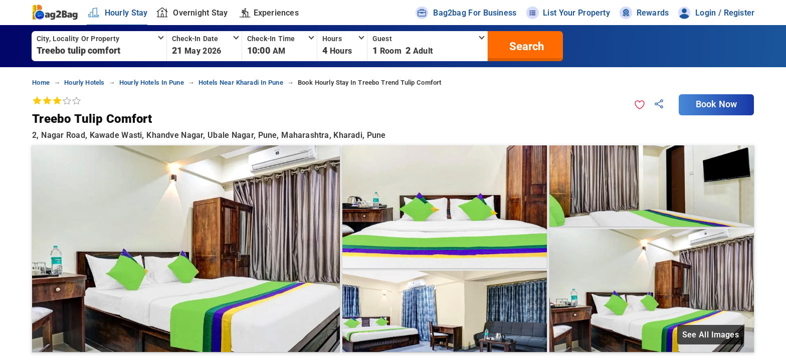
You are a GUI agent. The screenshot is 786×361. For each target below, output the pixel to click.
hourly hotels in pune (151, 82)
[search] (525, 46)
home (41, 82)
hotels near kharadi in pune (241, 82)
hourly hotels (84, 82)
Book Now (716, 104)
